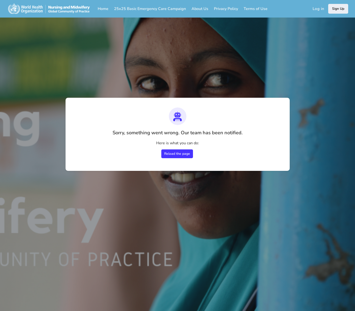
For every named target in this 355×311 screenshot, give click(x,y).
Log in (318, 8)
